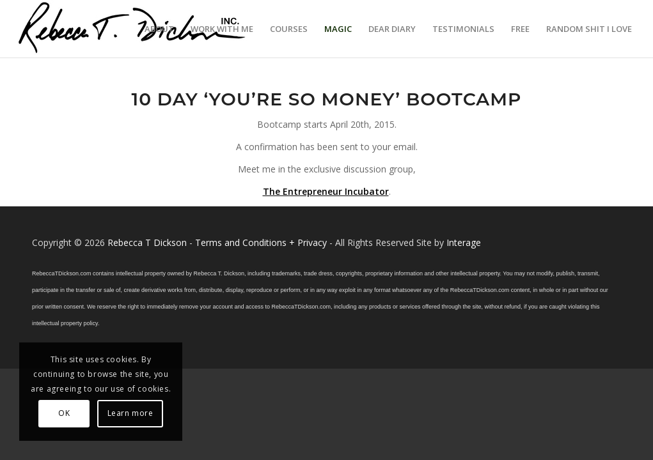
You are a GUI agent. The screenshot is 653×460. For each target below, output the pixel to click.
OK (64, 413)
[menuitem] (159, 28)
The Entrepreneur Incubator (326, 191)
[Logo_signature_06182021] (132, 28)
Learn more (130, 413)
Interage (463, 242)
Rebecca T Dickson (147, 242)
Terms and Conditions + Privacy (261, 242)
